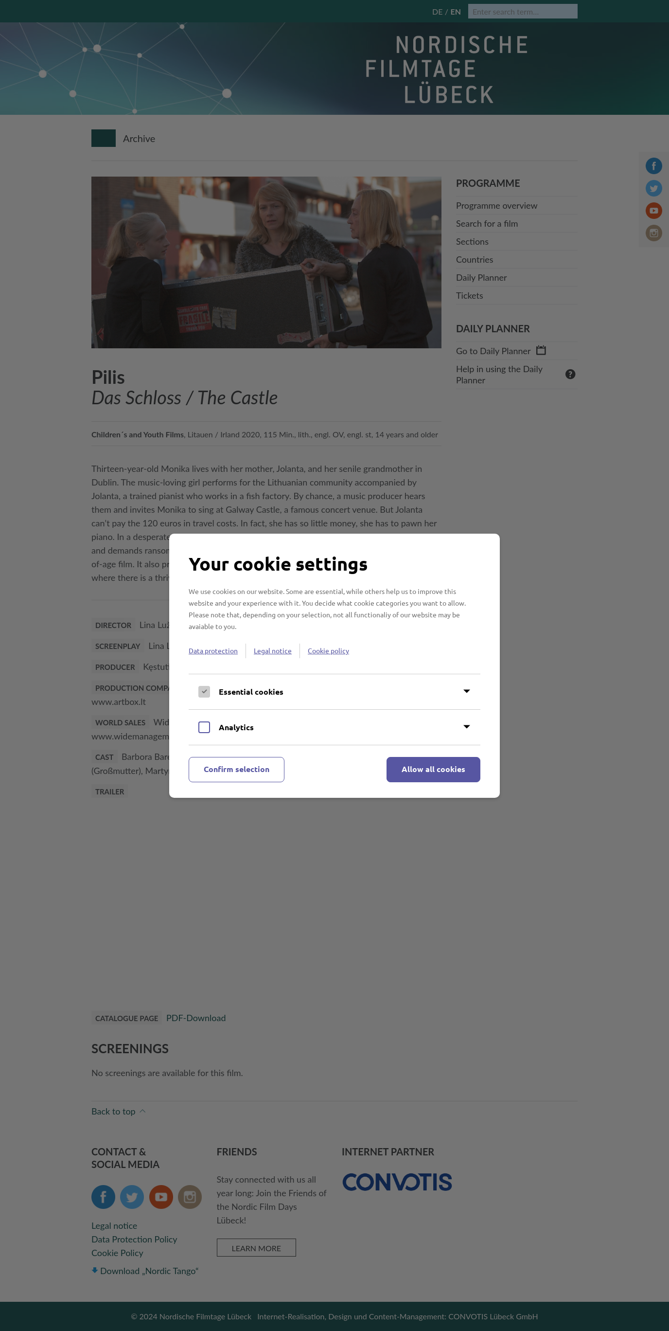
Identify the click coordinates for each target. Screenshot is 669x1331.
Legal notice (273, 650)
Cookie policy (328, 650)
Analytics (236, 727)
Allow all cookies (433, 769)
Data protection (213, 650)
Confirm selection (236, 769)
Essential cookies (251, 691)
